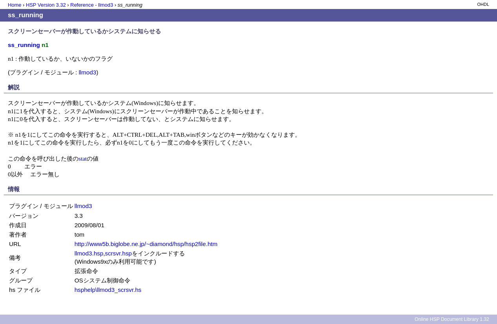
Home (14, 5)
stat (83, 158)
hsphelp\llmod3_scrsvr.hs (108, 289)
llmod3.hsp (89, 253)
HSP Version (46, 5)
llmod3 (87, 72)
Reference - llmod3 (91, 5)
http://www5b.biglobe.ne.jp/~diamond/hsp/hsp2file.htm (146, 244)
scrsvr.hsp (118, 253)
